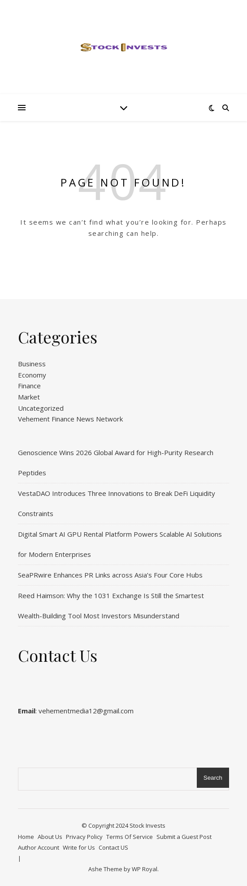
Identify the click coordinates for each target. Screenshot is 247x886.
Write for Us (79, 847)
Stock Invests (147, 825)
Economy (32, 374)
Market (29, 396)
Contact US (113, 847)
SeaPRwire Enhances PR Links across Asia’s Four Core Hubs (110, 574)
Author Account (38, 847)
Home (26, 837)
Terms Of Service (129, 837)
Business (32, 363)
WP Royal (144, 869)
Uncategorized (41, 408)
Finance (29, 385)
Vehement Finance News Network (70, 418)
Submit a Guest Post (184, 837)
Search (213, 777)
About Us (50, 837)
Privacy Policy (84, 837)
